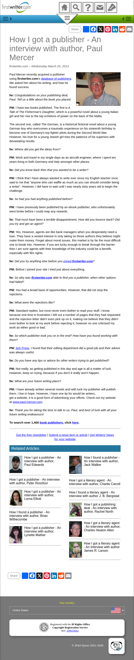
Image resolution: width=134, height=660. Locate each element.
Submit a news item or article (68, 435)
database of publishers (56, 78)
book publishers (51, 422)
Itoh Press (22, 348)
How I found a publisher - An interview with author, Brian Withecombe (29, 515)
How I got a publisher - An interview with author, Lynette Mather (42, 531)
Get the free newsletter (31, 435)
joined (78, 261)
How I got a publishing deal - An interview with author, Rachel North (100, 508)
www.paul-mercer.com (27, 402)
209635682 (73, 630)
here (75, 422)
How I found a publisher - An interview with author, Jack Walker (102, 461)
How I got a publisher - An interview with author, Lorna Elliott (42, 495)
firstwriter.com (41, 277)
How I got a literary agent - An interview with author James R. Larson (102, 547)
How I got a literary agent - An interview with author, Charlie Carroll (94, 482)
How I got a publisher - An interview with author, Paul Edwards (42, 461)
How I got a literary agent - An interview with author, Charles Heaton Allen (102, 526)
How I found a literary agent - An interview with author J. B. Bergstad (94, 494)
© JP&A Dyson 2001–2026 (87, 645)
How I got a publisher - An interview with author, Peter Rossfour (34, 481)
